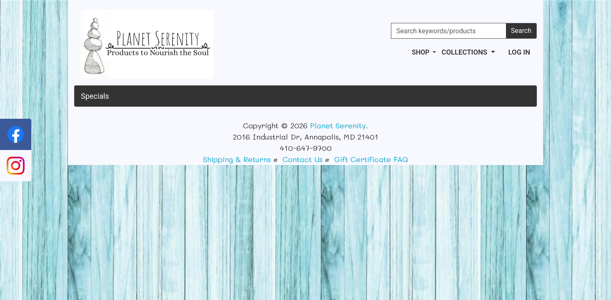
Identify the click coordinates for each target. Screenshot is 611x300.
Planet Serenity (338, 125)
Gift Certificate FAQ (371, 159)
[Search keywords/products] (448, 31)
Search (521, 31)
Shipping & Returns (237, 159)
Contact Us (303, 159)
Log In (519, 52)
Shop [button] (421, 52)
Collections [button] (465, 52)
